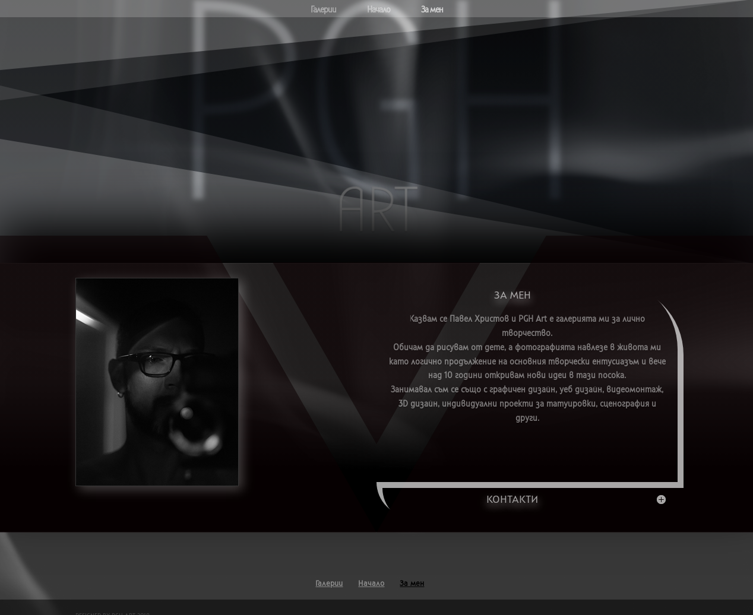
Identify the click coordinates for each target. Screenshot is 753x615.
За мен (432, 10)
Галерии (323, 10)
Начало (378, 10)
